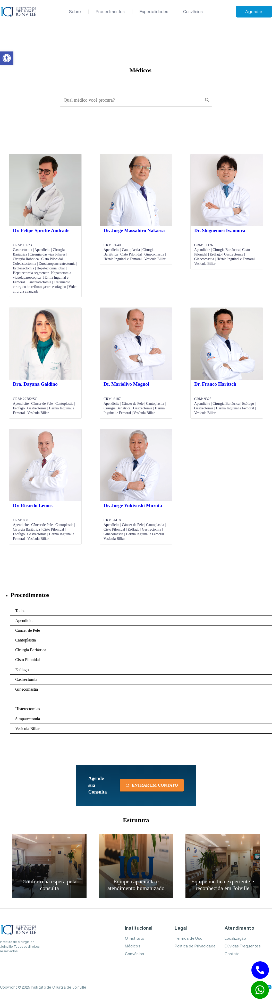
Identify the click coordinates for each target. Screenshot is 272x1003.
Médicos (132, 946)
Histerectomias (27, 709)
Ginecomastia (26, 689)
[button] (6, 58)
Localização (235, 938)
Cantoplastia (25, 640)
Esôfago (22, 669)
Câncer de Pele (27, 630)
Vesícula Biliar (27, 728)
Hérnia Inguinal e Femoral (37, 699)
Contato (232, 954)
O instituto (134, 938)
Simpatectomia (27, 719)
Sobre (75, 12)
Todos (20, 611)
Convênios (193, 12)
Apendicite (24, 620)
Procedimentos (110, 12)
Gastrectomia (26, 679)
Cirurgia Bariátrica (30, 650)
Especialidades (154, 12)
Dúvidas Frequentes (243, 946)
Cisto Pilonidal (27, 659)
